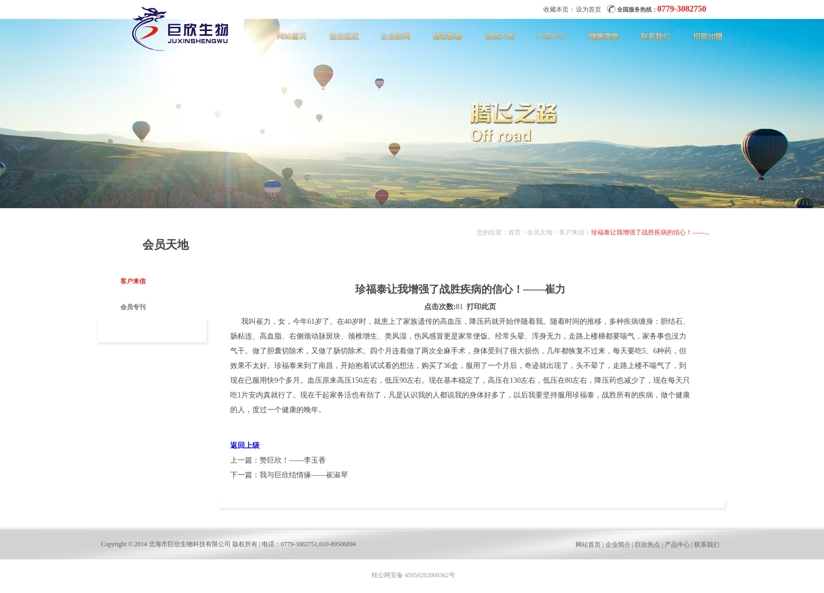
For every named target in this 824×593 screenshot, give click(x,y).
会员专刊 (133, 307)
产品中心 (677, 544)
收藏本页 (556, 9)
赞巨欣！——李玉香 (293, 460)
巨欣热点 (647, 544)
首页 (514, 232)
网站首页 (588, 544)
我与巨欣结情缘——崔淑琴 (304, 475)
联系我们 (706, 544)
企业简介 (618, 544)
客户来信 (133, 281)
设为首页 (588, 9)
